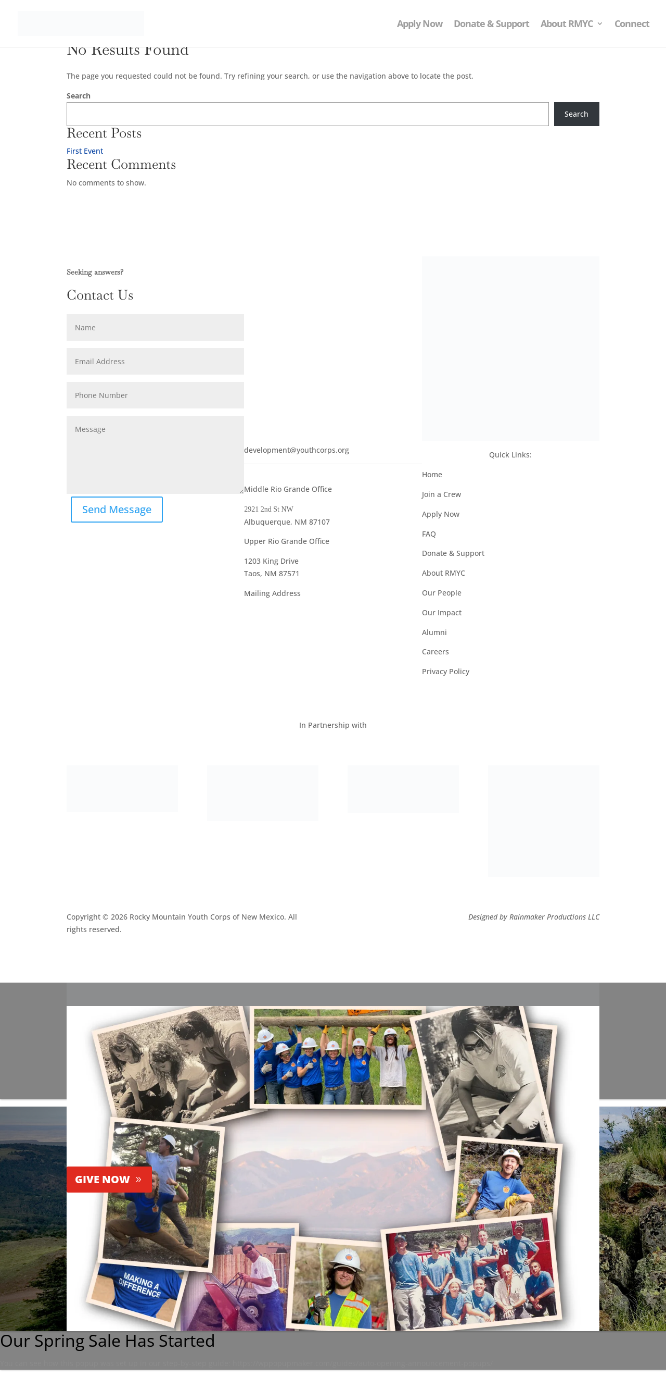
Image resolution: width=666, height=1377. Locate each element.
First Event (85, 151)
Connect (631, 25)
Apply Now (419, 25)
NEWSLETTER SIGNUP (308, 269)
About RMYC (567, 25)
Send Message (116, 509)
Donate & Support (491, 25)
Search (79, 96)
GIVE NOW (102, 1179)
